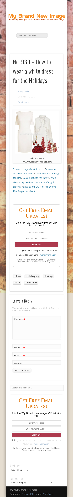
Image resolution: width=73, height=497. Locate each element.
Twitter (32, 43)
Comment (19, 319)
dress (18, 276)
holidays (49, 276)
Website (18, 363)
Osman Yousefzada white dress (28, 169)
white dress (32, 282)
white (18, 282)
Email (19, 355)
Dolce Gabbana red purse (36, 177)
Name (19, 347)
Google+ (46, 43)
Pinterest (39, 43)
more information (48, 255)
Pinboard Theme (30, 494)
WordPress (48, 494)
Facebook (26, 43)
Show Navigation (55, 28)
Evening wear (24, 102)
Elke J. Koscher (24, 91)
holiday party (33, 276)
